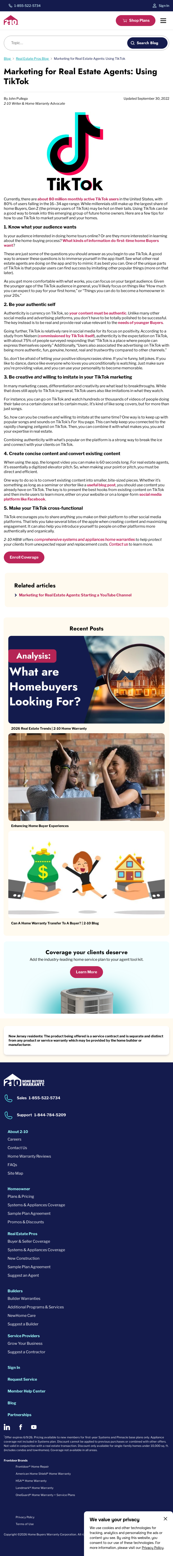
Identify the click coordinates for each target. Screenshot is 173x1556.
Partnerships (19, 1415)
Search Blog (147, 43)
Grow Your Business (25, 1343)
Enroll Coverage (24, 557)
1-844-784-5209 (50, 1115)
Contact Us (17, 1148)
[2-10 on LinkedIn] (7, 1427)
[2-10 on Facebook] (20, 1427)
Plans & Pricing (21, 1196)
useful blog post (101, 485)
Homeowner (19, 1189)
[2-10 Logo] (11, 23)
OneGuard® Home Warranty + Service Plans (45, 1495)
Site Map (15, 1173)
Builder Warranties (24, 1298)
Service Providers (24, 1336)
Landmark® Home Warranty (34, 1488)
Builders (15, 1291)
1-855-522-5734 (27, 6)
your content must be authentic (97, 313)
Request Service (22, 1379)
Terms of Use (25, 1524)
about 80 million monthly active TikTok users (78, 199)
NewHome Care (22, 1315)
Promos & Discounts (26, 1222)
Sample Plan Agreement (29, 1213)
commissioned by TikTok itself (66, 336)
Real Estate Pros (22, 1234)
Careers (14, 1139)
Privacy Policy (153, 1548)
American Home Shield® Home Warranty (43, 1473)
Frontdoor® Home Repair (32, 1466)
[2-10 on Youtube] (34, 1427)
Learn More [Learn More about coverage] (86, 972)
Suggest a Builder (23, 1324)
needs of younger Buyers (140, 322)
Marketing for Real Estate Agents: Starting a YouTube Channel (75, 595)
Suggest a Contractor (26, 1352)
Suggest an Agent (23, 1275)
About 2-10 (18, 1131)
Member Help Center (27, 1391)
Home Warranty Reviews (29, 1156)
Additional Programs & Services (36, 1307)
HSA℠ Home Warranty (31, 1481)
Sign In (164, 6)
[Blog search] (68, 43)
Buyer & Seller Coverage (29, 1241)
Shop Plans (139, 20)
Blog (12, 1403)
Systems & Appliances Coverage (36, 1205)
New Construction (23, 1258)
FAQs (12, 1165)
